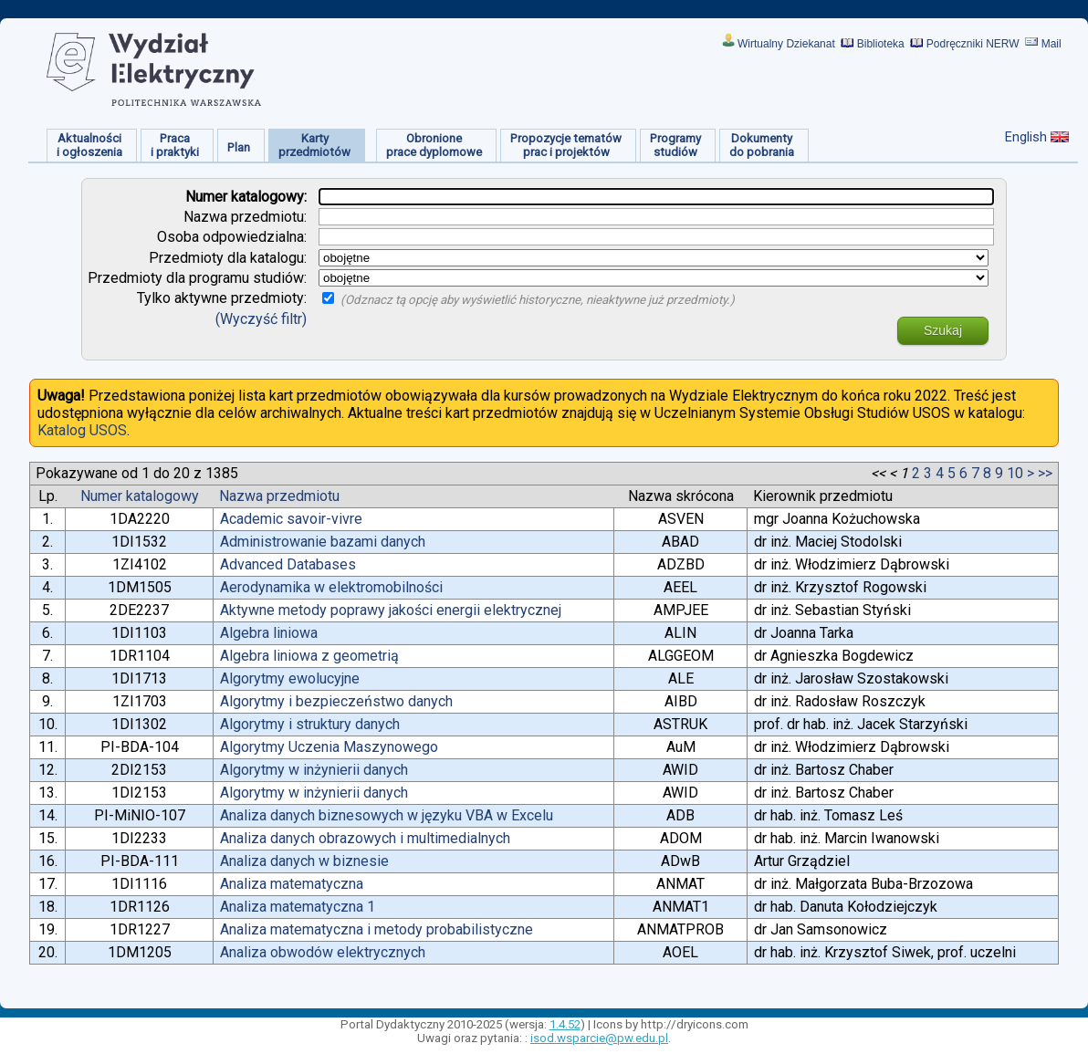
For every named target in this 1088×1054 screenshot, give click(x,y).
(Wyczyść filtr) (261, 319)
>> (1045, 473)
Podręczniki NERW (973, 43)
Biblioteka (881, 43)
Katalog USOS (82, 430)
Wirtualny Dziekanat (786, 43)
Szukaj (943, 330)
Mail (1051, 43)
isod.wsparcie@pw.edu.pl (599, 1038)
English (1026, 137)
